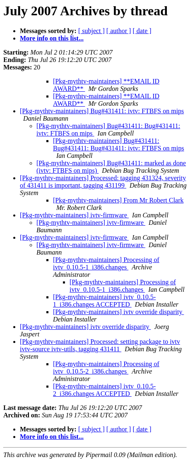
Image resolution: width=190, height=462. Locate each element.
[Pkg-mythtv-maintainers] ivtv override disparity (118, 311)
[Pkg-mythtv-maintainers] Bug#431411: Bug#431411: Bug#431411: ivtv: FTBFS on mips (118, 144)
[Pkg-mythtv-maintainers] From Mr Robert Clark (118, 200)
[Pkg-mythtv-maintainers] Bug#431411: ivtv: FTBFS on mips (102, 110)
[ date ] (141, 30)
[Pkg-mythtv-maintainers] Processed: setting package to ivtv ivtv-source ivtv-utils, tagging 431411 (100, 345)
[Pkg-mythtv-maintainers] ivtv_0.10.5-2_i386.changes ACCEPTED (104, 390)
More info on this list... (52, 38)
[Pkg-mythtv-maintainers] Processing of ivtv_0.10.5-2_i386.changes (106, 367)
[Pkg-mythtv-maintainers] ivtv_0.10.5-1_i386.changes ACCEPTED (104, 300)
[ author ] (118, 30)
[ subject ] (91, 30)
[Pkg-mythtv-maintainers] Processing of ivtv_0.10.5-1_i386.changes (106, 263)
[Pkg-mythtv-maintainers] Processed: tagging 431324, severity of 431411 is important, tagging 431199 (103, 181)
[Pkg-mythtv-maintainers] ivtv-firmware (74, 215)
